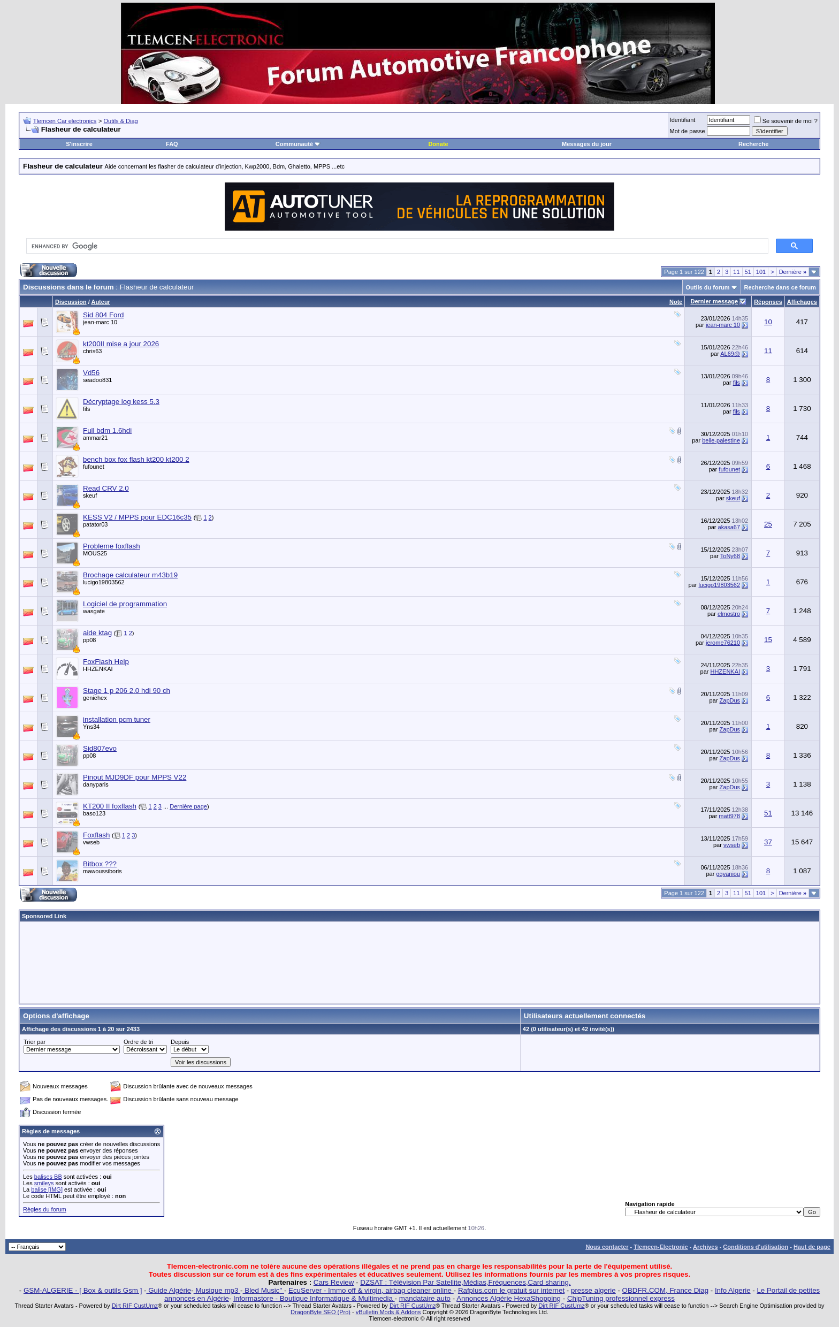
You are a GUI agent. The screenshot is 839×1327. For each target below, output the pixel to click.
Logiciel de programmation (125, 604)
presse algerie (593, 1290)
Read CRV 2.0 (106, 488)
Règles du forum (44, 1209)
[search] (396, 246)
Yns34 (91, 726)
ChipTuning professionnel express (621, 1298)
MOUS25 (95, 553)
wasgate (94, 611)
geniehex (95, 698)
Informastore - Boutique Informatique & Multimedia (314, 1298)
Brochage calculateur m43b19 (130, 575)
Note (675, 302)
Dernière (792, 272)
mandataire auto (425, 1298)
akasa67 (729, 527)
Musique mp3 (217, 1290)
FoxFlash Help (106, 662)
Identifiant (683, 120)
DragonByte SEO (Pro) (320, 1312)
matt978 (729, 816)
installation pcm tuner (116, 719)
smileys (44, 1183)
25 (768, 524)
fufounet (93, 466)
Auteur (100, 302)
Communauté (298, 144)
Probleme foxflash (111, 546)
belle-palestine (721, 440)
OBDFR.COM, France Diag (665, 1290)
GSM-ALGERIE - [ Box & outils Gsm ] (83, 1290)
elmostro (729, 614)
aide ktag (97, 633)
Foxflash (96, 835)
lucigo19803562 (104, 582)
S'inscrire (79, 144)
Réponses (768, 302)
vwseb (91, 842)
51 (748, 272)
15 (768, 640)
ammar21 (95, 437)
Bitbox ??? (100, 864)
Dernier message (714, 301)
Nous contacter (606, 1247)
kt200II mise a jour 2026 (121, 344)
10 (768, 322)
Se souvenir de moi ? (786, 121)
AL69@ (730, 353)
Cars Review (334, 1282)
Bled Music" (263, 1290)
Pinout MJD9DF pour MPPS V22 (134, 777)
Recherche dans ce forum (780, 287)
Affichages (802, 302)
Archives (705, 1247)
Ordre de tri (139, 1042)
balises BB (48, 1176)
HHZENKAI (98, 669)
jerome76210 (723, 642)
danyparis (96, 784)
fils (736, 382)
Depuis (180, 1042)
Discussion (71, 302)
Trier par (34, 1042)
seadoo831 (97, 380)
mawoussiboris (102, 871)
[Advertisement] (419, 962)
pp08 (89, 640)
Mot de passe (687, 131)
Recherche (753, 144)
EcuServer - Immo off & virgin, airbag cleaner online (371, 1290)
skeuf (90, 495)
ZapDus (730, 700)
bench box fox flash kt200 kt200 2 (136, 459)
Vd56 (91, 373)
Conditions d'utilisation (755, 1247)
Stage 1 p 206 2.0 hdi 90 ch (126, 691)
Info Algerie (733, 1290)
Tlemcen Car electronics (65, 121)
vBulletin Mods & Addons (388, 1312)
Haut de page (812, 1247)
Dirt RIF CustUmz (135, 1305)
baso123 (94, 813)
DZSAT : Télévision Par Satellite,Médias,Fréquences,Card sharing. (465, 1282)
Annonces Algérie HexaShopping (508, 1298)
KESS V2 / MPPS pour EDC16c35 (137, 517)
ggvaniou (728, 874)
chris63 (92, 351)
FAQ (172, 144)
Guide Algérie (169, 1290)
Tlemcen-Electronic (661, 1247)
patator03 (95, 524)
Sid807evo (100, 748)
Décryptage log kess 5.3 (121, 402)
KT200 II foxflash (109, 806)
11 (736, 272)
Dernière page (188, 806)
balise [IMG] (47, 1189)
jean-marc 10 (100, 322)
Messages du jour (587, 144)
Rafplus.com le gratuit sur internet (511, 1290)
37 (768, 842)
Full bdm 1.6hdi (107, 430)
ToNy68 (730, 556)
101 (761, 272)
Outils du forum (708, 287)
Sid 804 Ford (103, 315)
